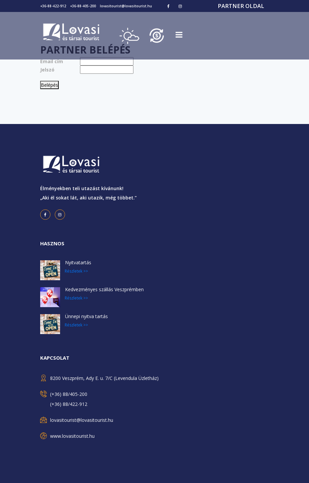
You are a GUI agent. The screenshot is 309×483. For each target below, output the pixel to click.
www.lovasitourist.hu (72, 436)
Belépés (49, 85)
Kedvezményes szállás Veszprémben (104, 289)
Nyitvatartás (78, 262)
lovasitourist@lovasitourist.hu (126, 6)
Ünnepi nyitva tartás (86, 316)
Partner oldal (241, 6)
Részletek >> (76, 271)
